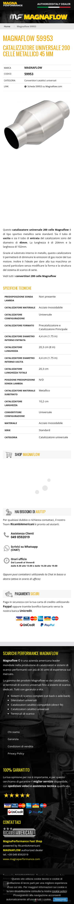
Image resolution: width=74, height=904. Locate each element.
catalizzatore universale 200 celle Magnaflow (40, 229)
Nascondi (60, 899)
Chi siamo (14, 732)
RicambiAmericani (29, 845)
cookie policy (59, 891)
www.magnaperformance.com (21, 859)
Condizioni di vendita (20, 746)
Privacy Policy (16, 753)
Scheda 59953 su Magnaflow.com (43, 86)
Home (7, 26)
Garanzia (13, 739)
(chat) (15, 550)
